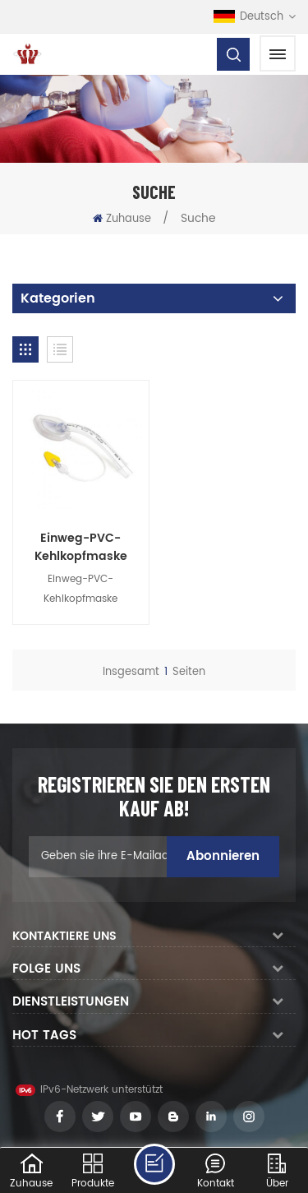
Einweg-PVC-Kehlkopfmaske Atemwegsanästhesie (79, 544)
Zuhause (122, 219)
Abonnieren (223, 853)
